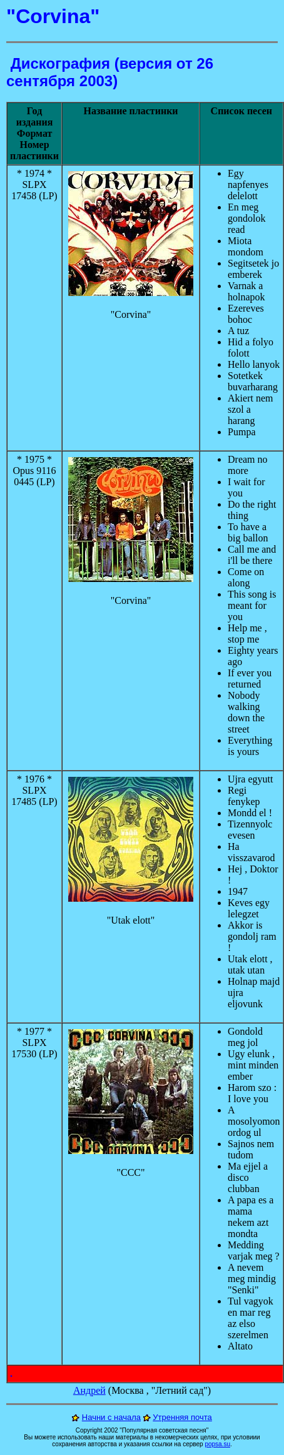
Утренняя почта (182, 1417)
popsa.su (217, 1444)
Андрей (89, 1390)
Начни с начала (111, 1417)
